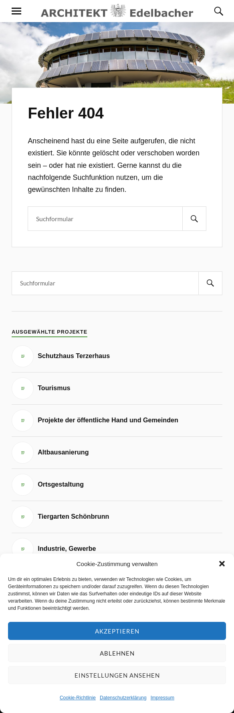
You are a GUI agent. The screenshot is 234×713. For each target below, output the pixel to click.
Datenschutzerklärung (123, 698)
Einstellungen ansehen (117, 675)
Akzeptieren (117, 631)
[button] (222, 564)
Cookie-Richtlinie (78, 698)
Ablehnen (117, 653)
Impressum (162, 698)
